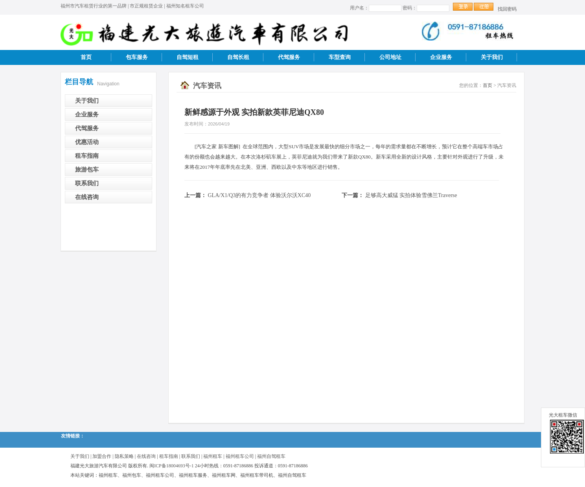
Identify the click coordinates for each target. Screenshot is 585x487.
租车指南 (87, 156)
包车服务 (137, 57)
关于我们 (492, 57)
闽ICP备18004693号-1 (171, 466)
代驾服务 (289, 57)
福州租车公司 (240, 456)
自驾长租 (238, 57)
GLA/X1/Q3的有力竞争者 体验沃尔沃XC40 (259, 195)
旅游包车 (87, 169)
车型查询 (340, 57)
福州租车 (212, 456)
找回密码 (507, 9)
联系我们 (87, 183)
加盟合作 (101, 456)
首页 (86, 57)
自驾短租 (188, 57)
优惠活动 (87, 142)
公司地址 (390, 57)
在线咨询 (87, 197)
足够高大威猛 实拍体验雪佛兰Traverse (411, 195)
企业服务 (441, 57)
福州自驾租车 (271, 456)
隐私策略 (124, 456)
